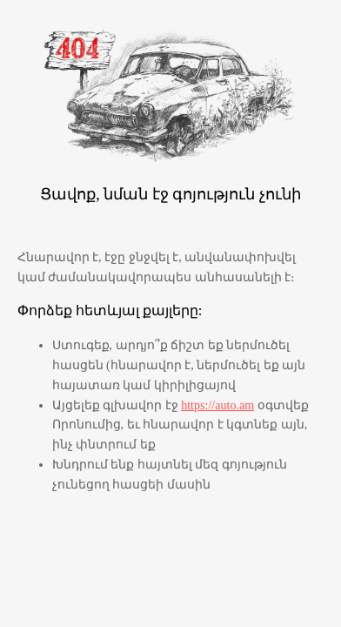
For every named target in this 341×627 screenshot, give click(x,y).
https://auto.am (217, 405)
